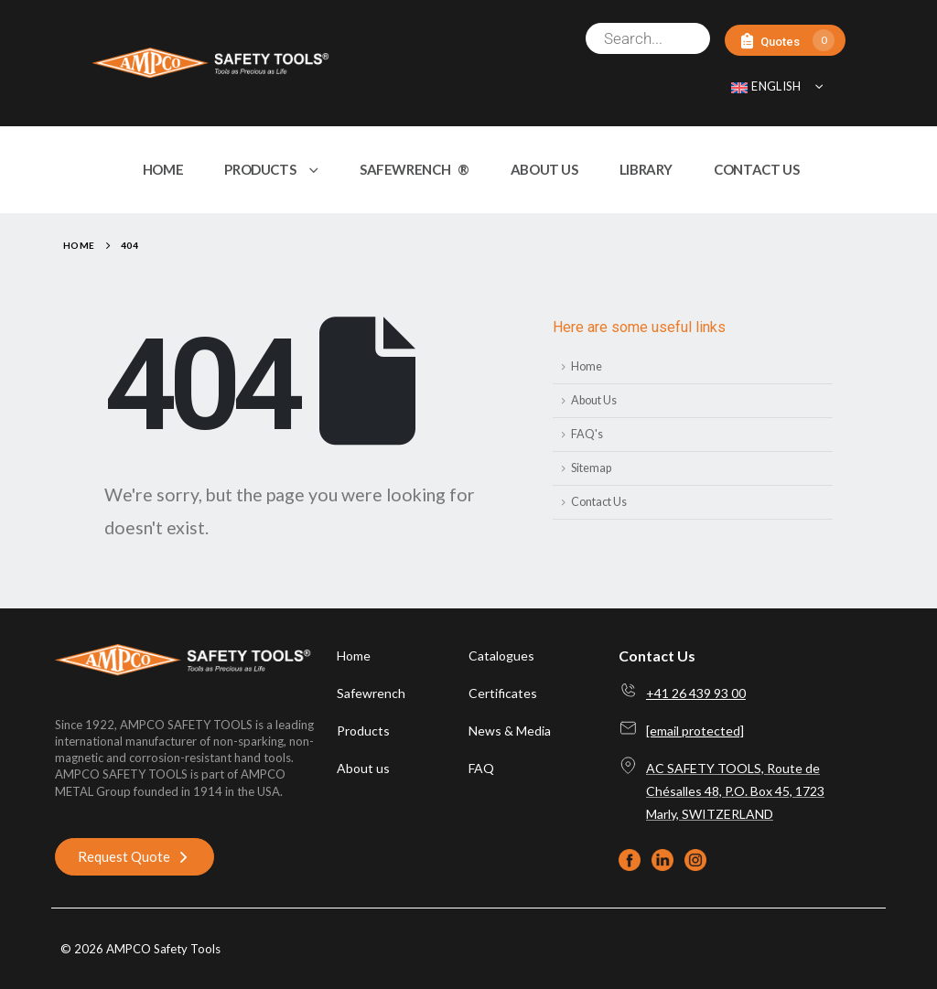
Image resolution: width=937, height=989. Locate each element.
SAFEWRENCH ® (414, 169)
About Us (594, 400)
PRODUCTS (260, 169)
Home (586, 366)
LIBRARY (646, 169)
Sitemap (591, 468)
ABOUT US (544, 169)
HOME (163, 169)
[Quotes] (785, 41)
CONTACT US (756, 169)
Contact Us (599, 502)
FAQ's (587, 434)
